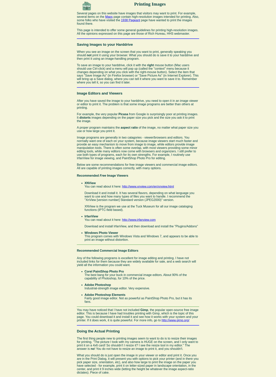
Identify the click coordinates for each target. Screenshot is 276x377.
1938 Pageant (130, 20)
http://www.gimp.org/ (175, 320)
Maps (109, 16)
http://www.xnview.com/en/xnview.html (148, 186)
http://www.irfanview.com (139, 219)
